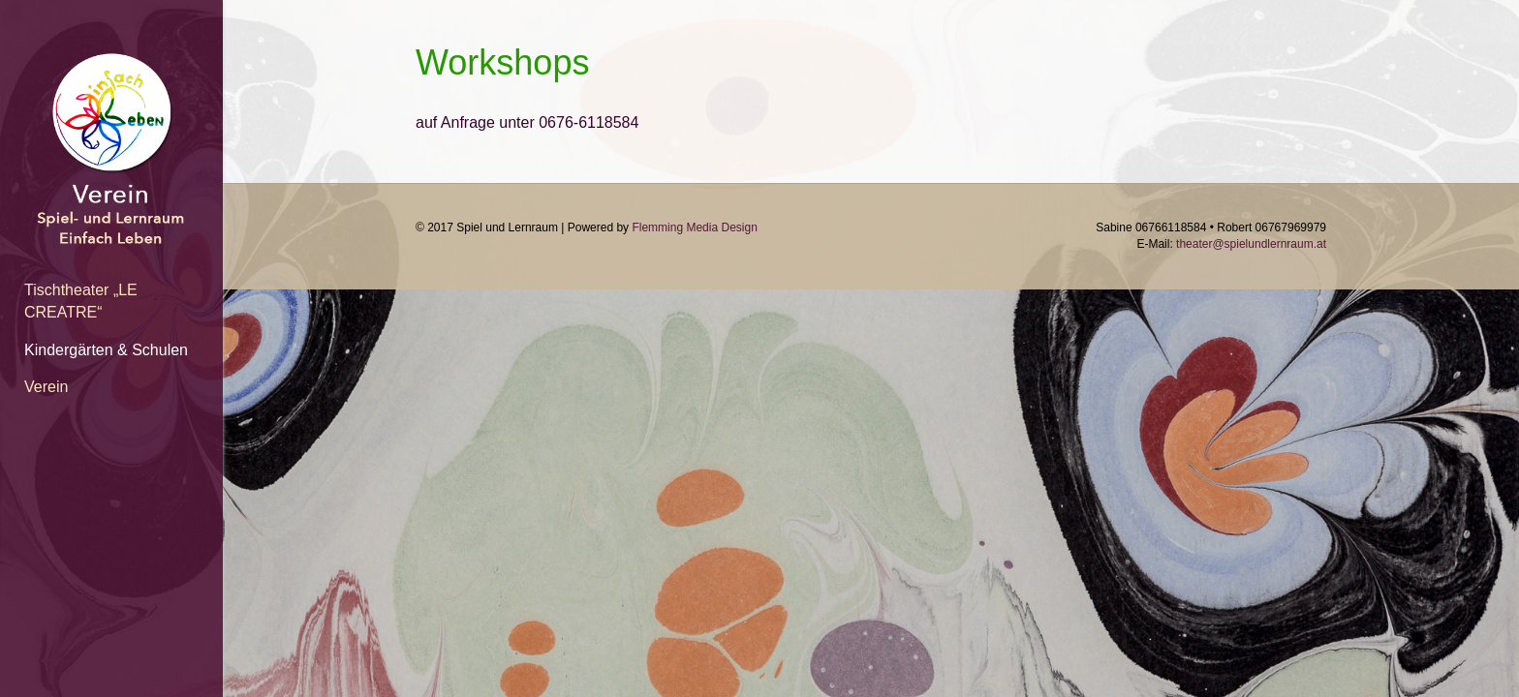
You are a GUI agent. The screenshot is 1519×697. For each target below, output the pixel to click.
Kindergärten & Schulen (106, 350)
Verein (46, 387)
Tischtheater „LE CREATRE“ (81, 300)
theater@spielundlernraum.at (1251, 244)
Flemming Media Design (694, 227)
